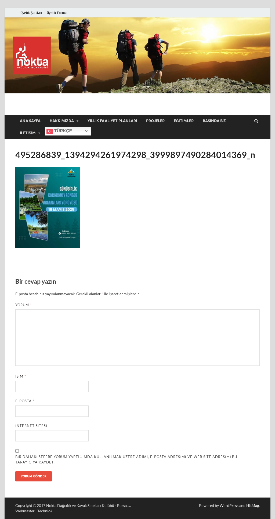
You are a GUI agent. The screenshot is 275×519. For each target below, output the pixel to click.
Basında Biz (214, 121)
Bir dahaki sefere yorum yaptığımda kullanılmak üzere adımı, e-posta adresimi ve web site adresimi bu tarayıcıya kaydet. (126, 459)
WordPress (229, 505)
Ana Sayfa (30, 121)
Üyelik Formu (57, 13)
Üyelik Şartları (31, 13)
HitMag (252, 505)
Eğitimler (184, 121)
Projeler (155, 121)
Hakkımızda (62, 121)
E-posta (24, 401)
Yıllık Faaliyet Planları (112, 121)
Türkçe (59, 131)
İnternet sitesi (31, 425)
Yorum (23, 305)
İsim (20, 376)
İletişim (28, 133)
